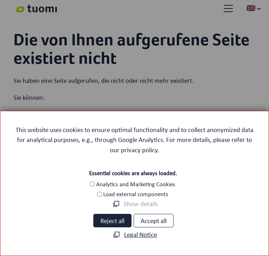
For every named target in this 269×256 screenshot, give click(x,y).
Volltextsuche (74, 134)
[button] (228, 8)
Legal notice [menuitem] (166, 236)
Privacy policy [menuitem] (102, 236)
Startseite (64, 113)
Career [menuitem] (47, 236)
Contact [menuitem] (220, 236)
